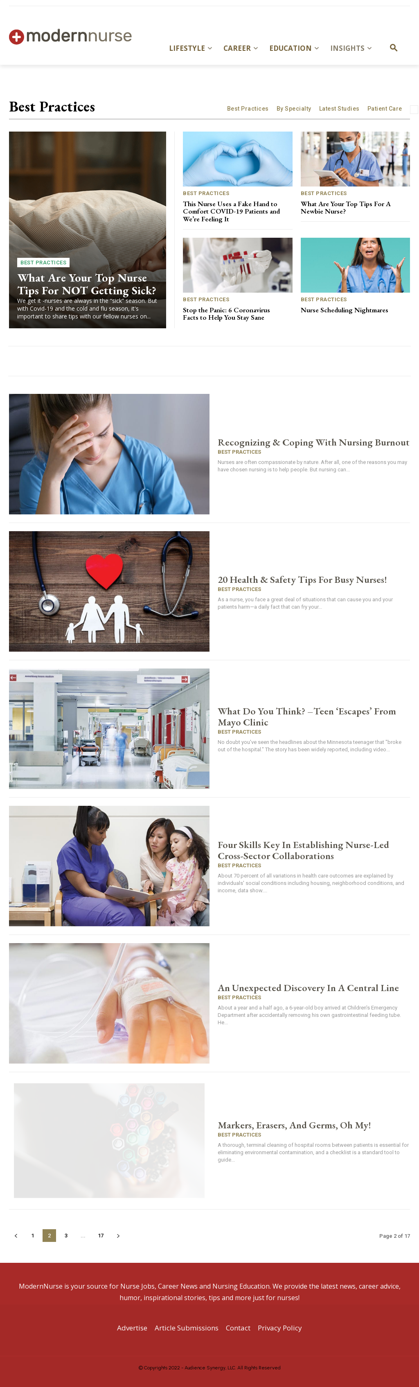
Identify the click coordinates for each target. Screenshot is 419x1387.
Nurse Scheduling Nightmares (344, 309)
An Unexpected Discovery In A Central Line (308, 987)
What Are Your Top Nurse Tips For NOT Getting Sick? (86, 284)
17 (101, 1235)
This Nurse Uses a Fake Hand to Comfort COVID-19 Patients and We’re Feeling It (231, 211)
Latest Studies (339, 108)
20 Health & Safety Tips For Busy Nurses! (302, 579)
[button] (393, 48)
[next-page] (118, 1235)
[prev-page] (16, 1235)
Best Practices (248, 108)
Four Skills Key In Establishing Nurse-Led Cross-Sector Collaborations (303, 850)
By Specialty (294, 108)
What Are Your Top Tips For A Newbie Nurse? (346, 207)
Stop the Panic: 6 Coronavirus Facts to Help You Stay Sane (226, 313)
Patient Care (384, 108)
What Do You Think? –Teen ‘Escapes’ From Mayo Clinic (307, 716)
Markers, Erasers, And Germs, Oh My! (294, 1125)
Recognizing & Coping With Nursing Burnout (314, 442)
